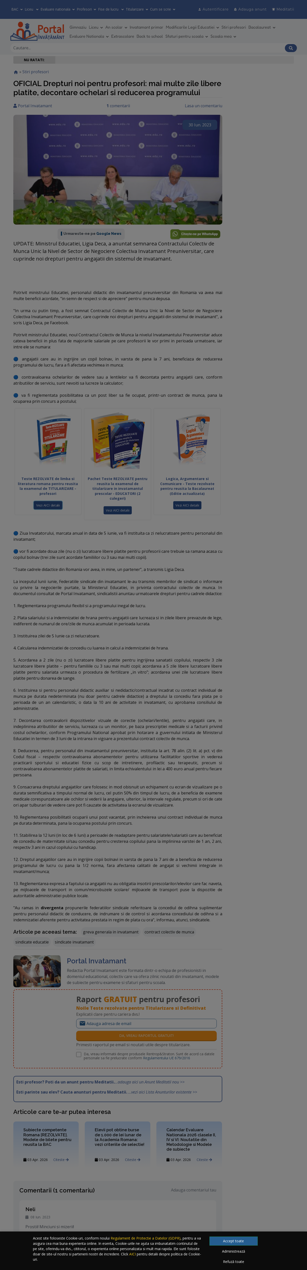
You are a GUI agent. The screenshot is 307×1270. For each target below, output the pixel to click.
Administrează (233, 1251)
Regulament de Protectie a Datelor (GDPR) (146, 1238)
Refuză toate (233, 1261)
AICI (132, 1254)
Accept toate (233, 1241)
